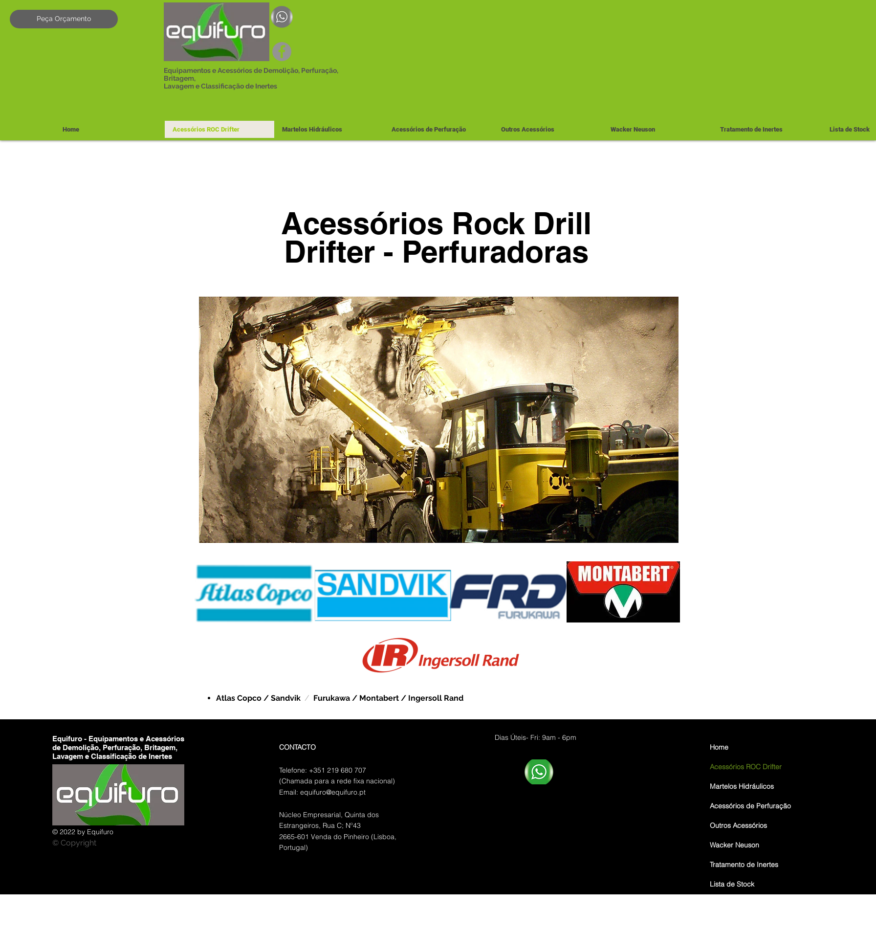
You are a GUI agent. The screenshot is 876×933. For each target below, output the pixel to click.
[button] (329, 129)
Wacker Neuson (734, 845)
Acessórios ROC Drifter (746, 766)
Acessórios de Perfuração (750, 805)
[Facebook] (281, 51)
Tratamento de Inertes (744, 864)
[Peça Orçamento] (64, 19)
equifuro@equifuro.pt (333, 792)
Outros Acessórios (738, 825)
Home (719, 747)
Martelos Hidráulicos (742, 786)
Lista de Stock (732, 884)
